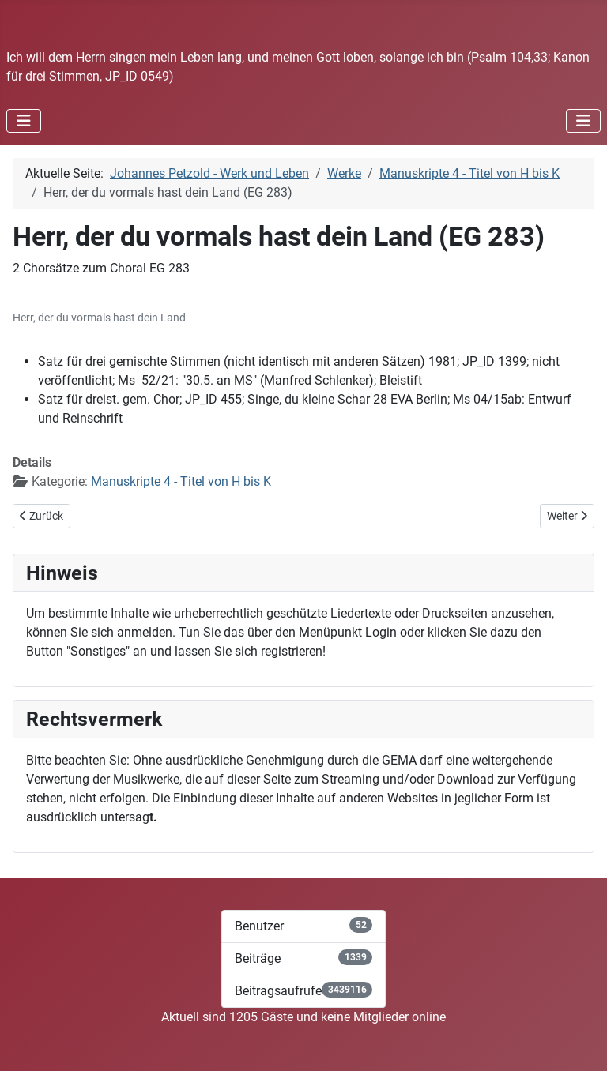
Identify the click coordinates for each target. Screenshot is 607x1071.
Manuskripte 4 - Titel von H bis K (181, 481)
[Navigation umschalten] (23, 121)
